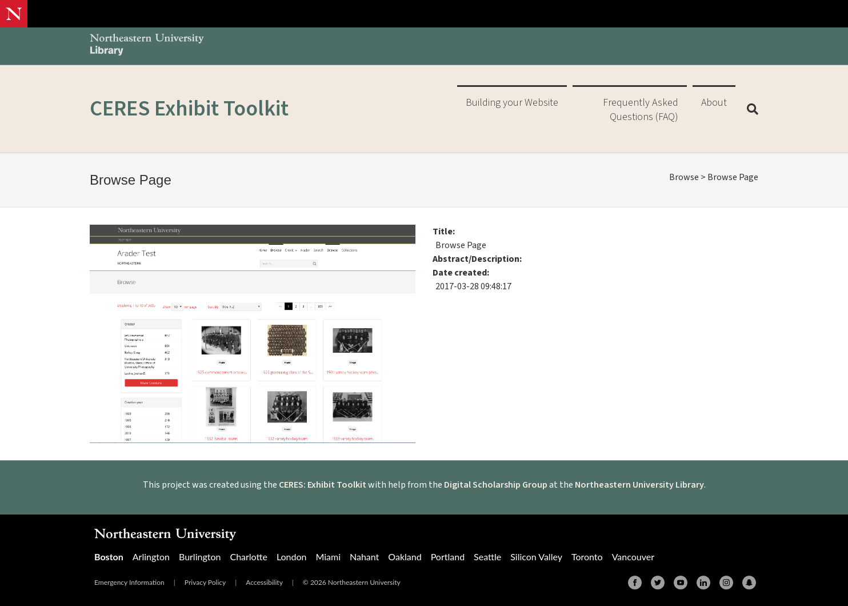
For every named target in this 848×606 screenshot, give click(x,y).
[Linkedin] (703, 582)
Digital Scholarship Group (495, 485)
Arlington (151, 556)
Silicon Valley (536, 556)
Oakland (404, 556)
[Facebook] (635, 582)
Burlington (200, 556)
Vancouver (633, 556)
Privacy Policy (205, 582)
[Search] (748, 109)
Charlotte (248, 556)
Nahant (364, 556)
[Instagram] (726, 582)
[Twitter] (658, 582)
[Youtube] (680, 582)
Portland (448, 556)
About (714, 102)
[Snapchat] (749, 582)
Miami (328, 556)
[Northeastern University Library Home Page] (147, 46)
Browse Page (732, 177)
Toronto (587, 556)
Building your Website (512, 102)
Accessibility (264, 582)
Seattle (487, 556)
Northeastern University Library (639, 485)
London (292, 556)
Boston (108, 556)
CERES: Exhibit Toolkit (322, 485)
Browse (684, 177)
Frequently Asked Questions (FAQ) (640, 109)
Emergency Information (129, 582)
